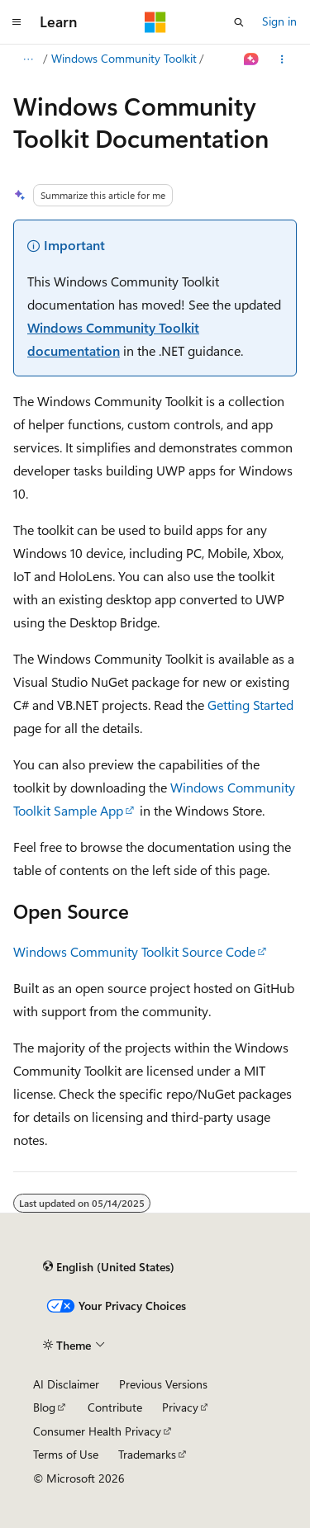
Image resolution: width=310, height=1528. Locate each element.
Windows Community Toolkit (124, 58)
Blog (44, 1407)
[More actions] (282, 59)
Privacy (180, 1407)
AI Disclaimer (66, 1384)
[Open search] (238, 22)
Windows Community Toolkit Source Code (134, 951)
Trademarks (147, 1454)
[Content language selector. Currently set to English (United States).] (108, 1266)
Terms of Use (65, 1454)
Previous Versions (163, 1384)
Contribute (115, 1407)
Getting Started (250, 704)
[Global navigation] (16, 22)
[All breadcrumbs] (27, 59)
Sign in (279, 21)
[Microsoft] (155, 22)
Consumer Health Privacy (97, 1431)
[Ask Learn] (252, 59)
